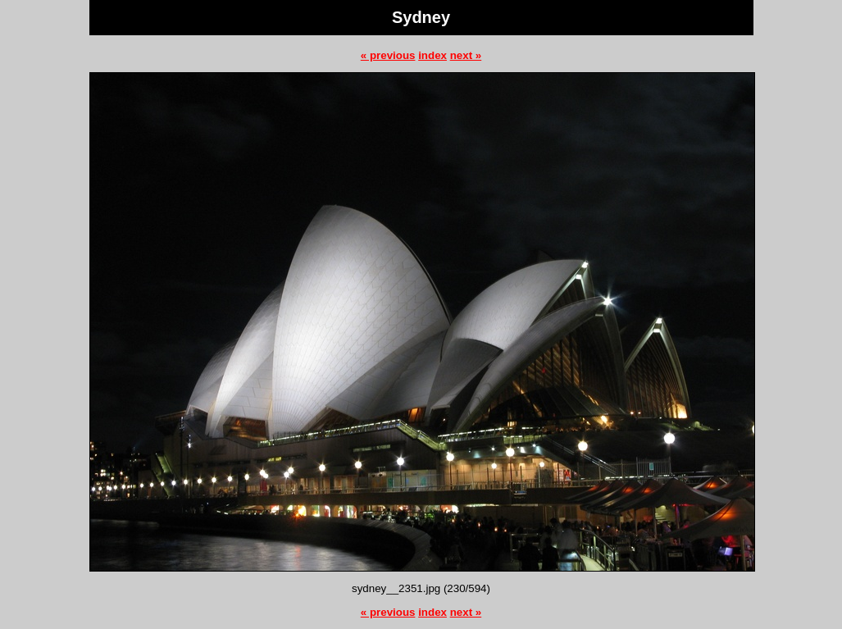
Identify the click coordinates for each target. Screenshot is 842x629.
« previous (388, 55)
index (432, 55)
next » (466, 55)
